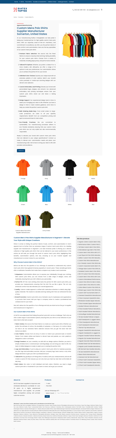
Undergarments (63, 2)
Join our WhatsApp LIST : (52, 391)
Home (16, 2)
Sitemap (49, 432)
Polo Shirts (28, 2)
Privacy (54, 432)
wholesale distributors (20, 386)
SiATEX (16, 383)
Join (47, 396)
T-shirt (48, 383)
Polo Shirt (49, 386)
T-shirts (21, 2)
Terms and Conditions (63, 432)
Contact (71, 2)
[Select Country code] (50, 393)
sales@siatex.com (93, 10)
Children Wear (52, 2)
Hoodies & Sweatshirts (39, 2)
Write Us (21, 151)
